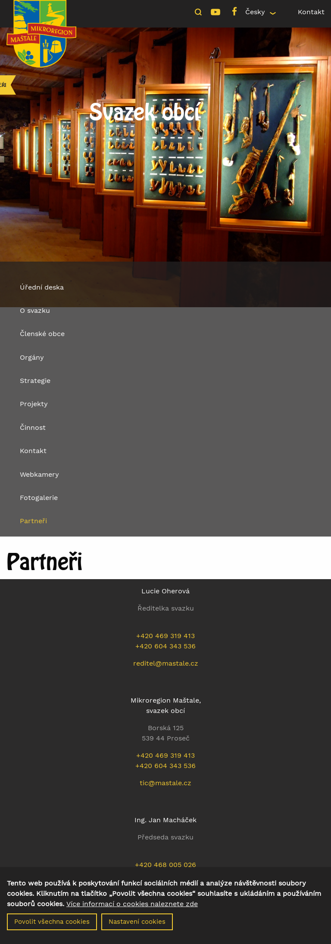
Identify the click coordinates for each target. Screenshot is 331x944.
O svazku (35, 310)
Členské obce (42, 334)
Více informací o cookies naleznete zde (132, 908)
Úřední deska (42, 287)
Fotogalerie (39, 498)
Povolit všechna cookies (52, 926)
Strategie (35, 380)
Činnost (33, 427)
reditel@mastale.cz (165, 663)
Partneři (33, 521)
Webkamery (39, 474)
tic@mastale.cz (165, 783)
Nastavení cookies (137, 926)
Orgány (32, 357)
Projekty (34, 404)
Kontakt (311, 12)
